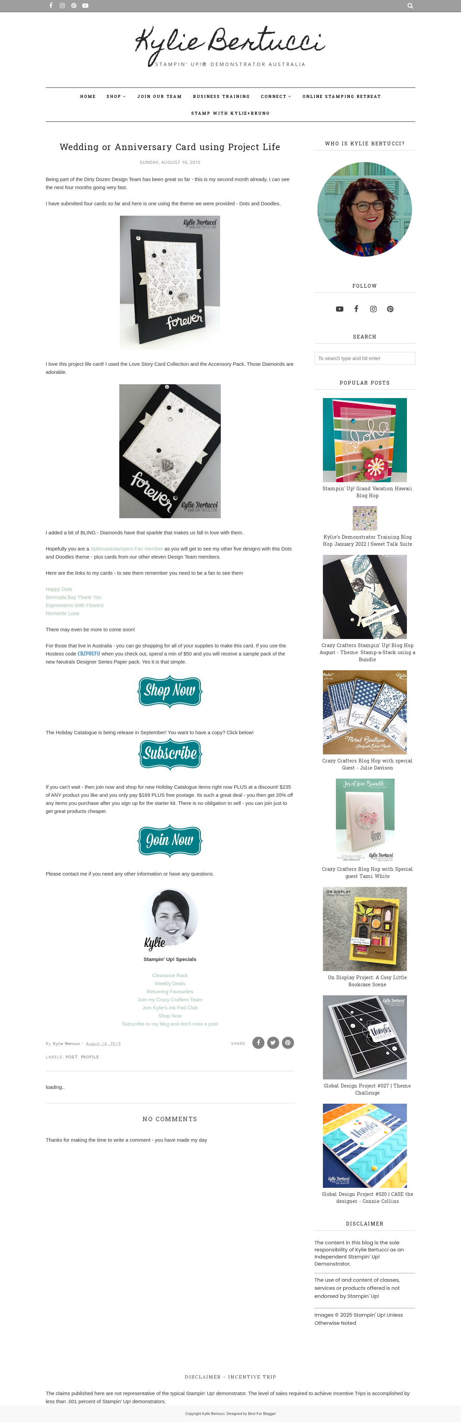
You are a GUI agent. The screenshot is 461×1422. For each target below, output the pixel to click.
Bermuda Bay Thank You (73, 597)
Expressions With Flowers (75, 605)
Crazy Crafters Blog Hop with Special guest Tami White (367, 873)
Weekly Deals (170, 983)
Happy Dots (59, 589)
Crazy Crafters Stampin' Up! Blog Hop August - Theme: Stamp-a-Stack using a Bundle (367, 653)
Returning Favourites (169, 991)
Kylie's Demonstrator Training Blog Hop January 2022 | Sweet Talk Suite (367, 541)
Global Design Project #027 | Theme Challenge (367, 1090)
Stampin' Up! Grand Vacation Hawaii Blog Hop (367, 493)
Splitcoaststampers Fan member (126, 549)
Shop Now (169, 1016)
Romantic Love (62, 613)
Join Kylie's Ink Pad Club (170, 1007)
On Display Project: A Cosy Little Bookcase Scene (367, 981)
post (72, 1057)
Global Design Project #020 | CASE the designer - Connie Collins (367, 1198)
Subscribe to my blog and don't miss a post (170, 1024)
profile (90, 1057)
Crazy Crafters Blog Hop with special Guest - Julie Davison (367, 765)
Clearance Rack (170, 975)
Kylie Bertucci (230, 44)
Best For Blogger (262, 1414)
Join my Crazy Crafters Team (169, 999)
